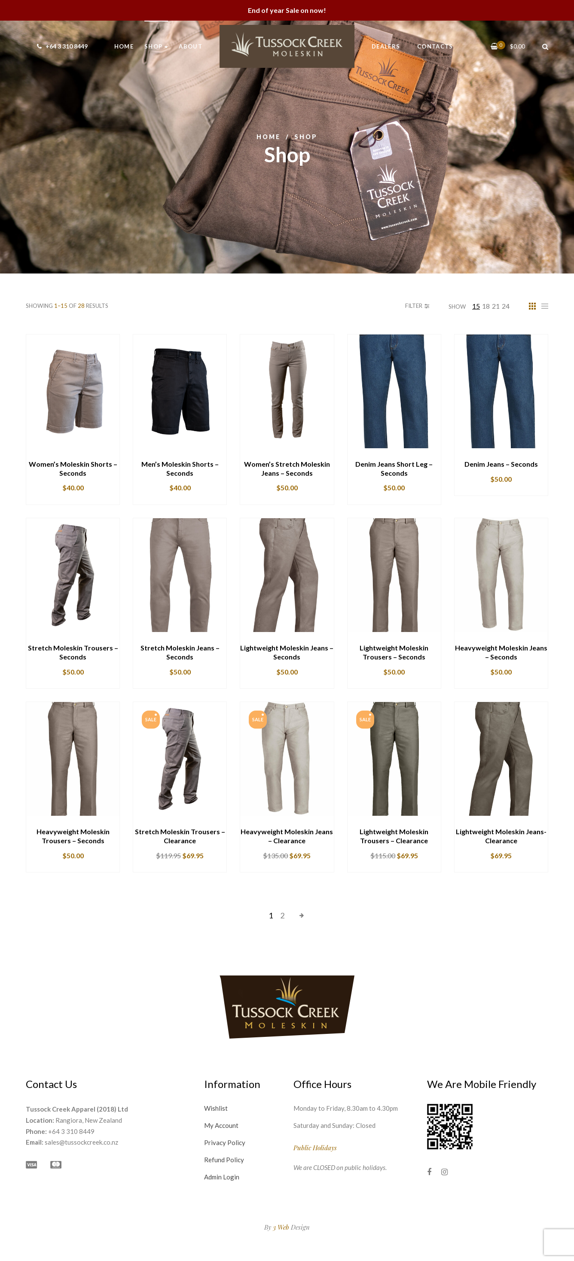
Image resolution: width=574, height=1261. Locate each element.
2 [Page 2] (282, 915)
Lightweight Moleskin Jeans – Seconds (286, 652)
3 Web (281, 1227)
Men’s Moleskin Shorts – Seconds (180, 468)
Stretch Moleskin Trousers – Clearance (180, 836)
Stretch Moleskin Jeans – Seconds (180, 652)
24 (506, 306)
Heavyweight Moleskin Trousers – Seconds (73, 836)
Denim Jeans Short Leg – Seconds (394, 468)
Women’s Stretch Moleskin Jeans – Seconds (287, 468)
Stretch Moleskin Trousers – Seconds (73, 652)
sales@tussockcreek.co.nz (81, 1142)
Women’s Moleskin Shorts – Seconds (73, 468)
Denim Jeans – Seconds (501, 464)
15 (476, 306)
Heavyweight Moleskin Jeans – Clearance (287, 836)
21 (496, 306)
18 (486, 306)
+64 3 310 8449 (61, 46)
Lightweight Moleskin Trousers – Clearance (394, 836)
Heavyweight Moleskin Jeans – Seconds (501, 652)
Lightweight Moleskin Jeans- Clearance (501, 836)
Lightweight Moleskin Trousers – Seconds (394, 652)
